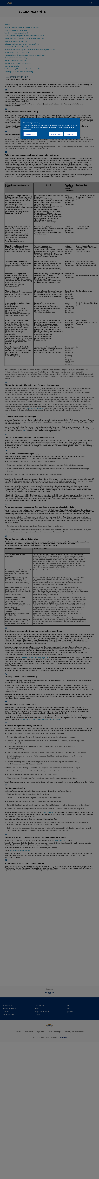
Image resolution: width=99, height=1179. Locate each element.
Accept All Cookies (56, 134)
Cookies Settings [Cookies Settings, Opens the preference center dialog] (30, 134)
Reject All (70, 134)
